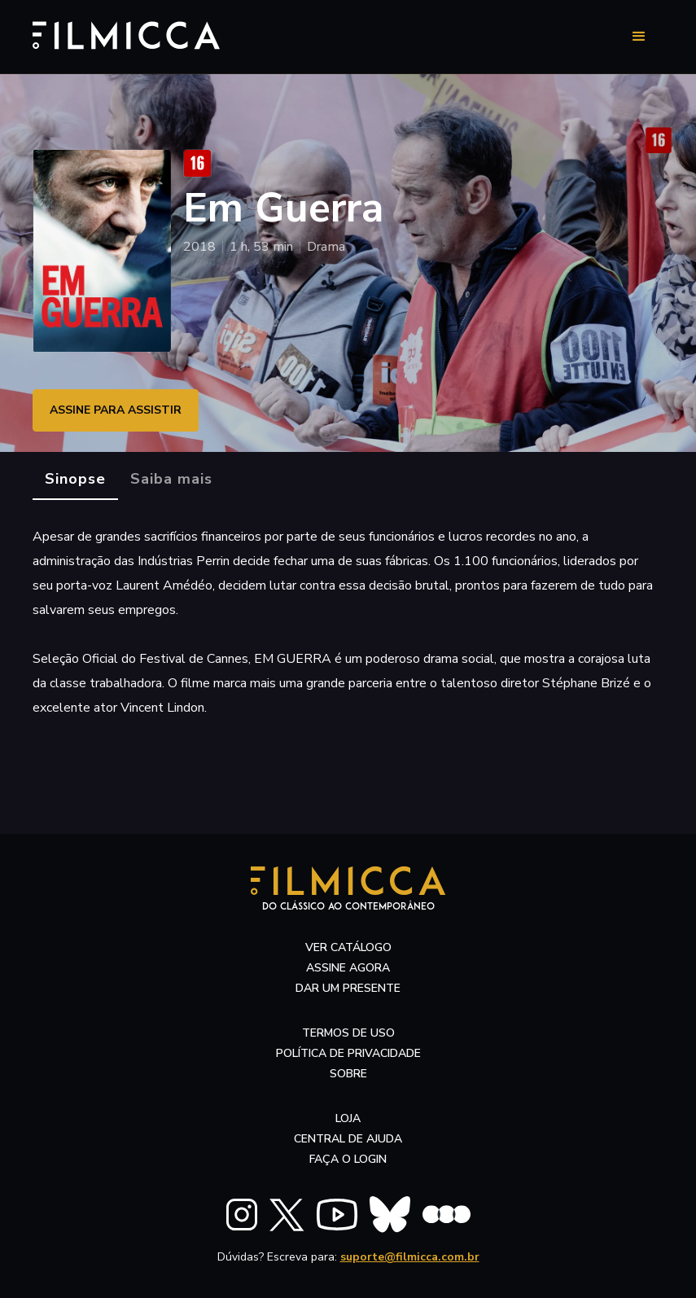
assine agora (348, 968)
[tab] (75, 479)
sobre (348, 1073)
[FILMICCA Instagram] (241, 1214)
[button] (639, 36)
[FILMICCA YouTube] (337, 1214)
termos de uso (348, 1033)
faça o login (348, 1159)
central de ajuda (348, 1139)
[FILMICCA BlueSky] (390, 1214)
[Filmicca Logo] (118, 33)
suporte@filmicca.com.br (409, 1257)
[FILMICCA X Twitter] (286, 1215)
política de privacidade (348, 1053)
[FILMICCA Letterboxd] (446, 1214)
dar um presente (348, 988)
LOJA (348, 1118)
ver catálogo (348, 947)
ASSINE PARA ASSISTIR (116, 410)
